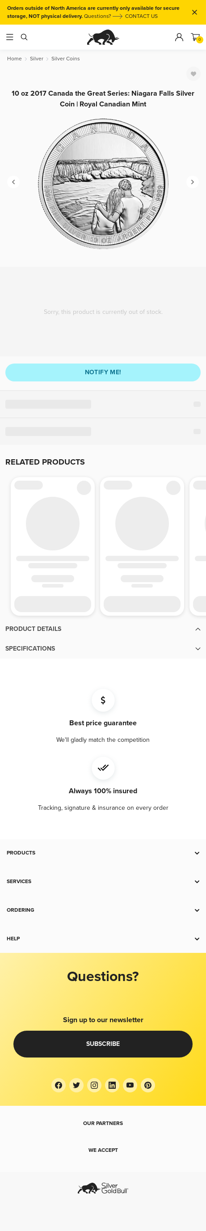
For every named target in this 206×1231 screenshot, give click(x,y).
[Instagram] (94, 1085)
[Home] (14, 58)
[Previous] (13, 182)
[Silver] (36, 58)
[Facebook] (58, 1085)
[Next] (192, 182)
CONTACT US (141, 16)
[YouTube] (130, 1085)
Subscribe (103, 1044)
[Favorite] (193, 74)
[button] (103, 629)
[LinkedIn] (112, 1085)
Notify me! (103, 372)
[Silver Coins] (65, 58)
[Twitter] (76, 1085)
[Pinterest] (148, 1085)
